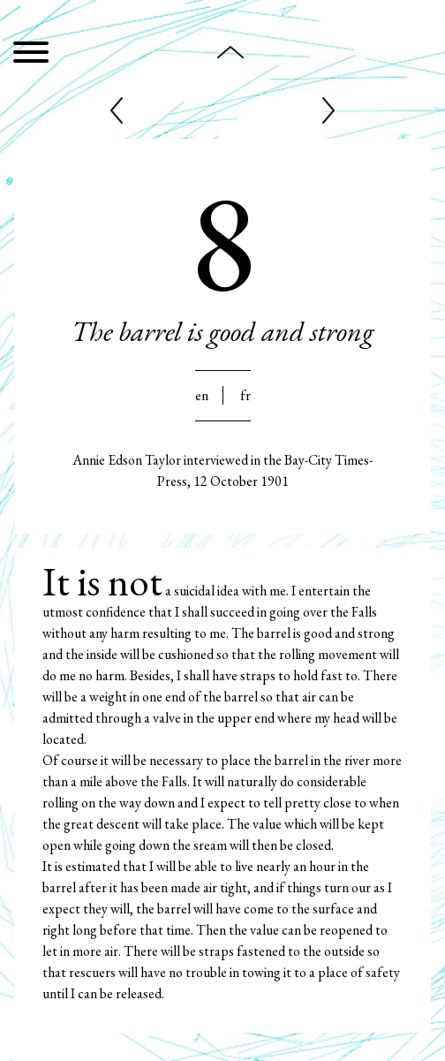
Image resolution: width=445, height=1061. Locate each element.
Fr (245, 395)
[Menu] (31, 55)
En (201, 395)
